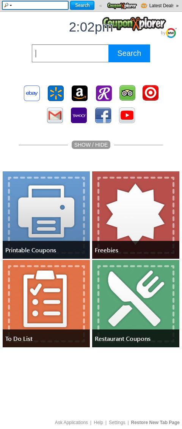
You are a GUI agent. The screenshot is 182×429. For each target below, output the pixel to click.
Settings (117, 422)
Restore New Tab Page (155, 422)
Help (98, 422)
